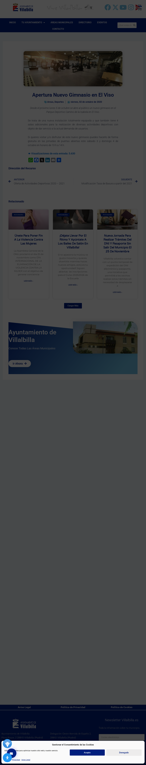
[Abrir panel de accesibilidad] (7, 757)
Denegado (124, 752)
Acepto (87, 752)
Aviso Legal (25, 760)
